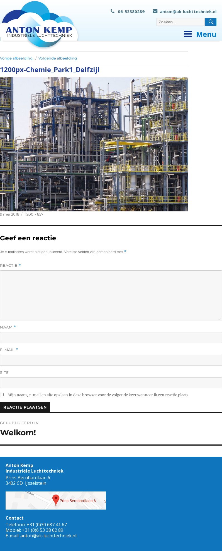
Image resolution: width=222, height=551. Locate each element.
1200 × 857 (34, 214)
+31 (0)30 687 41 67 (47, 525)
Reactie (10, 265)
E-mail (9, 349)
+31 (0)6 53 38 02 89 (42, 530)
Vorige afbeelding (16, 58)
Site (4, 372)
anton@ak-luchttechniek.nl (184, 11)
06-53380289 (128, 11)
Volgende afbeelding (57, 58)
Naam (8, 327)
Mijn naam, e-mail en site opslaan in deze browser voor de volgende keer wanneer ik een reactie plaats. (98, 395)
